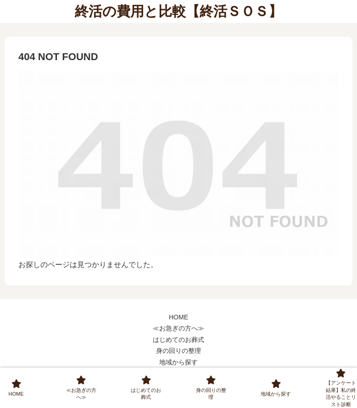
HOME (178, 317)
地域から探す (178, 362)
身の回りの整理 (178, 350)
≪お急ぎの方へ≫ (178, 328)
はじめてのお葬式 (178, 339)
